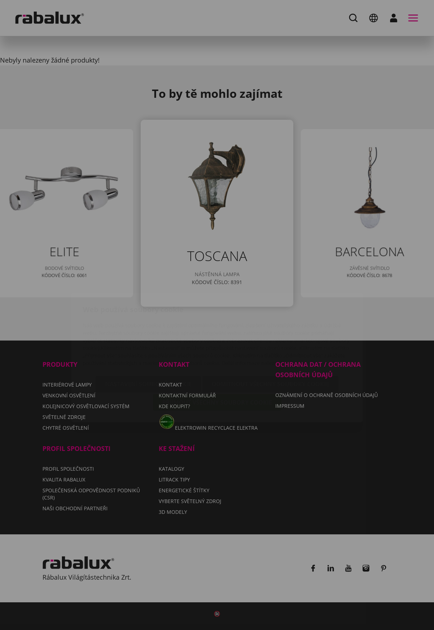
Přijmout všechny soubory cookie (217, 360)
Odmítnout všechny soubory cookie (270, 342)
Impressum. (323, 320)
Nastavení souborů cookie (148, 342)
